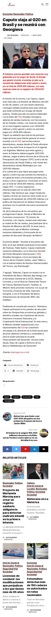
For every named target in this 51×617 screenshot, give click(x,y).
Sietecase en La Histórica (37, 500)
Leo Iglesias (12, 35)
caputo (16, 397)
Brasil (6, 397)
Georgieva (8, 401)
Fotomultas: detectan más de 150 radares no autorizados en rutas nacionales (37, 587)
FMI (19, 117)
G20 (23, 327)
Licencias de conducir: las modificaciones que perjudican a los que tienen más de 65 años (13, 584)
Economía (27, 397)
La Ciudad (34, 517)
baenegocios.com (19, 352)
